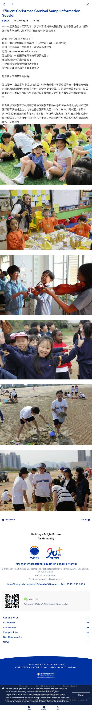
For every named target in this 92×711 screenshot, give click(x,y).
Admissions (46, 627)
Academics (46, 622)
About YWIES (46, 617)
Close (81, 695)
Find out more (61, 701)
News (46, 641)
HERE (24, 667)
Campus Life (46, 632)
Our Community (46, 637)
